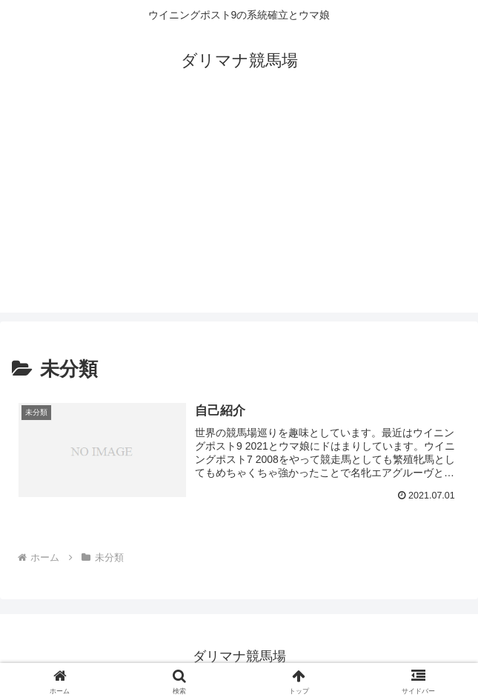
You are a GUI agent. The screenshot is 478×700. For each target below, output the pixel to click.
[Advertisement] (239, 209)
